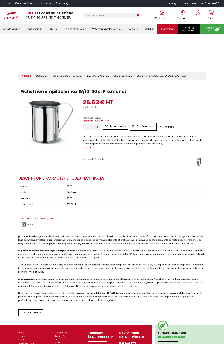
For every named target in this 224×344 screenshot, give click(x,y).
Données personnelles (67, 329)
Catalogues (61, 312)
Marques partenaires (29, 336)
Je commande (115, 92)
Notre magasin (172, 3)
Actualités (60, 315)
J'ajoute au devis (144, 92)
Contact (59, 336)
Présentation (24, 326)
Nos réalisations (26, 322)
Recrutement (25, 333)
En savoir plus (168, 324)
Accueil (21, 312)
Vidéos (58, 319)
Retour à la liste (30, 292)
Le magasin (24, 315)
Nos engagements (28, 329)
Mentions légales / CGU (67, 326)
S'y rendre (23, 319)
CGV (57, 322)
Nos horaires (191, 3)
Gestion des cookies (65, 333)
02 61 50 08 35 (210, 3)
